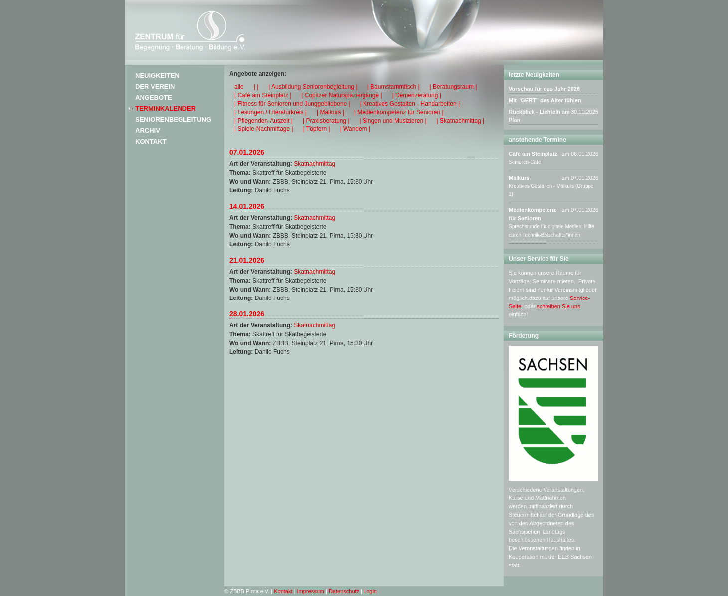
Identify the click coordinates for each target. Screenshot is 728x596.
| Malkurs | (330, 112)
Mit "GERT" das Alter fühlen (545, 100)
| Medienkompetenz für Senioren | (399, 112)
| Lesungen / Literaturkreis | (270, 112)
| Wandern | (355, 128)
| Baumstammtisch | (393, 86)
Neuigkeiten (157, 75)
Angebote (153, 97)
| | (256, 86)
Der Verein (155, 86)
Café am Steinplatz (533, 154)
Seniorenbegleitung (173, 119)
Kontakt (151, 141)
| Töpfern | (316, 128)
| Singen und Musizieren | (393, 120)
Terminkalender (165, 108)
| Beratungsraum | (453, 86)
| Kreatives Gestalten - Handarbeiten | (410, 103)
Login (370, 591)
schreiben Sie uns (558, 306)
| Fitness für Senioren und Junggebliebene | (292, 103)
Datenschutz (344, 591)
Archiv (147, 130)
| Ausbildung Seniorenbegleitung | (312, 86)
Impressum (310, 591)
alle (239, 86)
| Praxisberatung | (326, 120)
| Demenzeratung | (416, 95)
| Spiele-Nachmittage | (263, 128)
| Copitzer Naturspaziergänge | (341, 95)
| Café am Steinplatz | (262, 95)
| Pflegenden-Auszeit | (263, 120)
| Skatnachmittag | (461, 120)
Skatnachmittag (314, 163)
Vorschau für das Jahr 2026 (544, 89)
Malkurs (519, 178)
